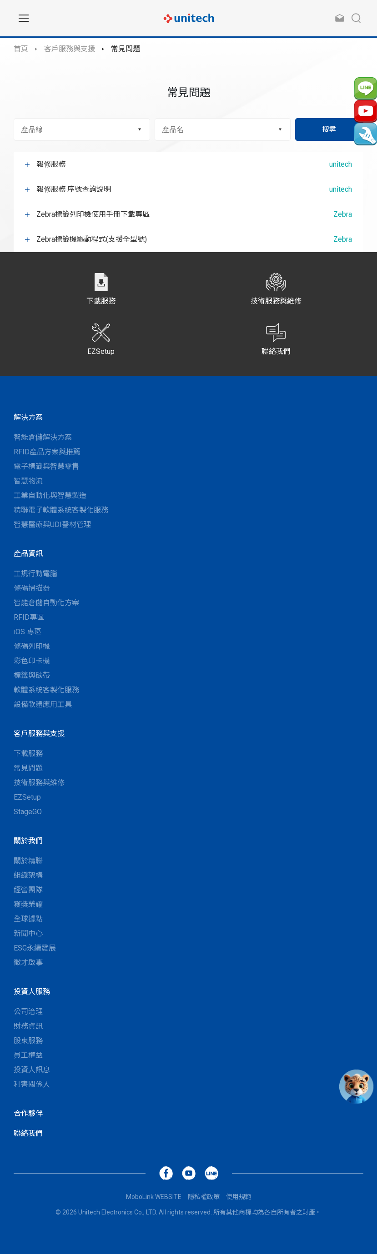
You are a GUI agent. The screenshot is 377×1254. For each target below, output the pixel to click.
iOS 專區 (27, 631)
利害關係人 (32, 1084)
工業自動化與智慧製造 (50, 495)
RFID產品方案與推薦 (47, 452)
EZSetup (27, 797)
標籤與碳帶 (32, 675)
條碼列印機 (32, 646)
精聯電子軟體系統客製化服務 (61, 510)
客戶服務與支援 (69, 49)
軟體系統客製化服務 (46, 690)
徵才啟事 (28, 962)
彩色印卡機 (32, 661)
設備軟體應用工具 (43, 704)
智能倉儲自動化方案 (46, 602)
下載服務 (28, 753)
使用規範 (238, 1196)
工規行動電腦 (35, 573)
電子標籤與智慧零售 (46, 466)
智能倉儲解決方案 (43, 437)
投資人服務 (32, 991)
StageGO (28, 811)
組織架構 (28, 875)
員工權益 (28, 1055)
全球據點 (28, 919)
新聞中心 (28, 933)
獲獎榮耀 (28, 904)
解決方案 (28, 417)
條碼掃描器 (32, 588)
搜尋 (329, 129)
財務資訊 (28, 1026)
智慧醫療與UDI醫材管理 (52, 524)
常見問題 (125, 49)
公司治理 (28, 1011)
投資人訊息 (32, 1069)
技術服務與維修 (39, 782)
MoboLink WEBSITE (153, 1196)
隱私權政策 (204, 1196)
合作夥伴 (28, 1113)
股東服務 (28, 1040)
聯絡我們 (28, 1133)
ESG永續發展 (35, 948)
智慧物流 (28, 481)
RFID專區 (29, 617)
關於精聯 (28, 860)
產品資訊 (28, 553)
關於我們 (28, 840)
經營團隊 (28, 890)
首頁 (21, 49)
